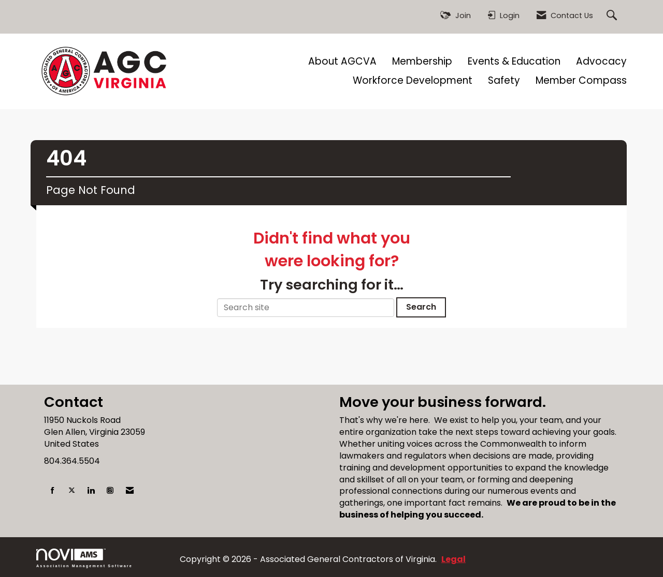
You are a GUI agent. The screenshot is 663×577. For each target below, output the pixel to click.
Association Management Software (84, 558)
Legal (453, 559)
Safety (504, 80)
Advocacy (601, 61)
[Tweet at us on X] (71, 491)
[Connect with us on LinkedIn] (90, 491)
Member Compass (581, 80)
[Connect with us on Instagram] (110, 491)
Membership (422, 61)
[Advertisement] (331, 361)
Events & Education (514, 61)
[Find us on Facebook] (52, 491)
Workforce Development (412, 80)
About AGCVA (342, 61)
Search (421, 307)
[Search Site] (613, 15)
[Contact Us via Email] (130, 491)
